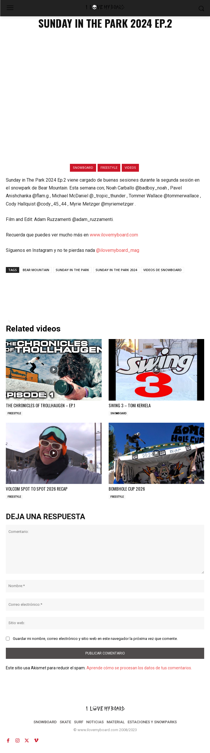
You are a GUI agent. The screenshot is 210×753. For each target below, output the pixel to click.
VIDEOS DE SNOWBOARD (162, 270)
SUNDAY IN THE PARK (72, 270)
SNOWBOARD (83, 168)
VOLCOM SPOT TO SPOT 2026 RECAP (37, 488)
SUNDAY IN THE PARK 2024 (116, 270)
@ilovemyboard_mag (117, 250)
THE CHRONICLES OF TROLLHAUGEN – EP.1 (40, 405)
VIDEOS (130, 168)
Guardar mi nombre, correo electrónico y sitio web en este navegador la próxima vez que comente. (95, 638)
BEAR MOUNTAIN (36, 270)
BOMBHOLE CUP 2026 (127, 488)
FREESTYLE (109, 168)
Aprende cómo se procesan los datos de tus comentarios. (139, 668)
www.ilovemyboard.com (114, 235)
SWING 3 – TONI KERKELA (130, 405)
